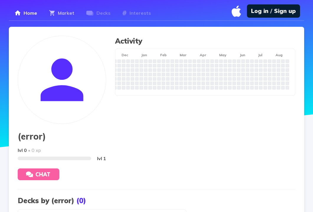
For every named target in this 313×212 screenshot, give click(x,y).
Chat (38, 174)
